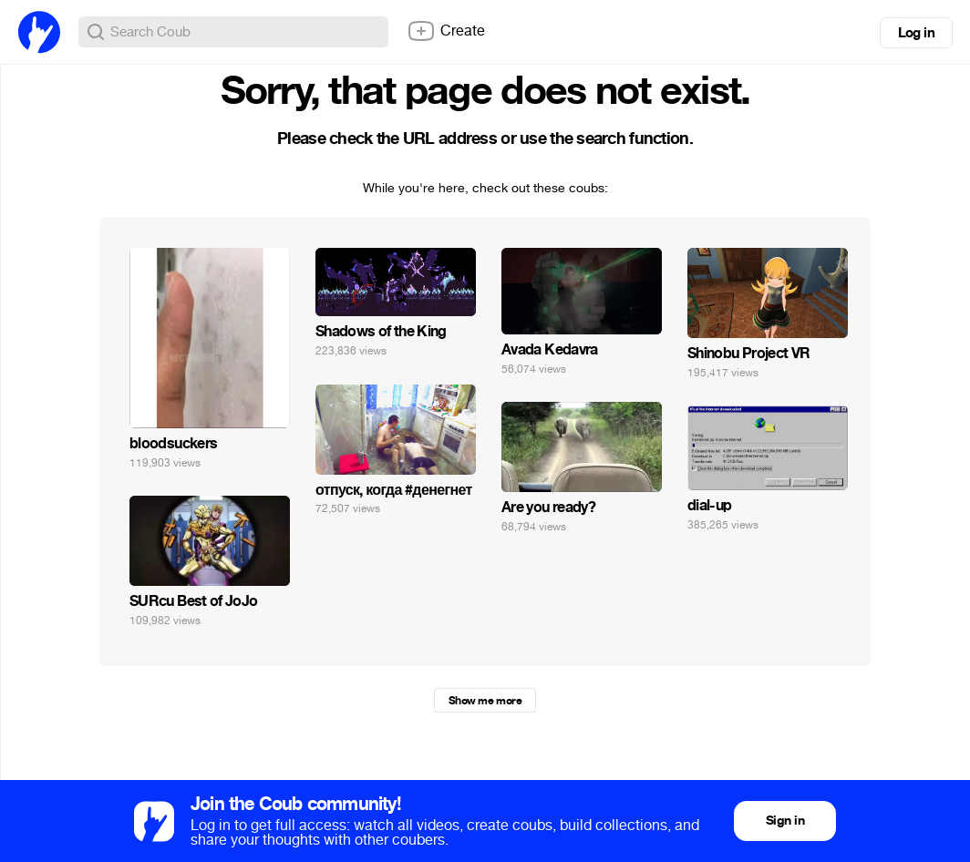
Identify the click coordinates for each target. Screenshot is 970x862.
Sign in (785, 820)
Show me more (485, 700)
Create (446, 31)
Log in (916, 33)
